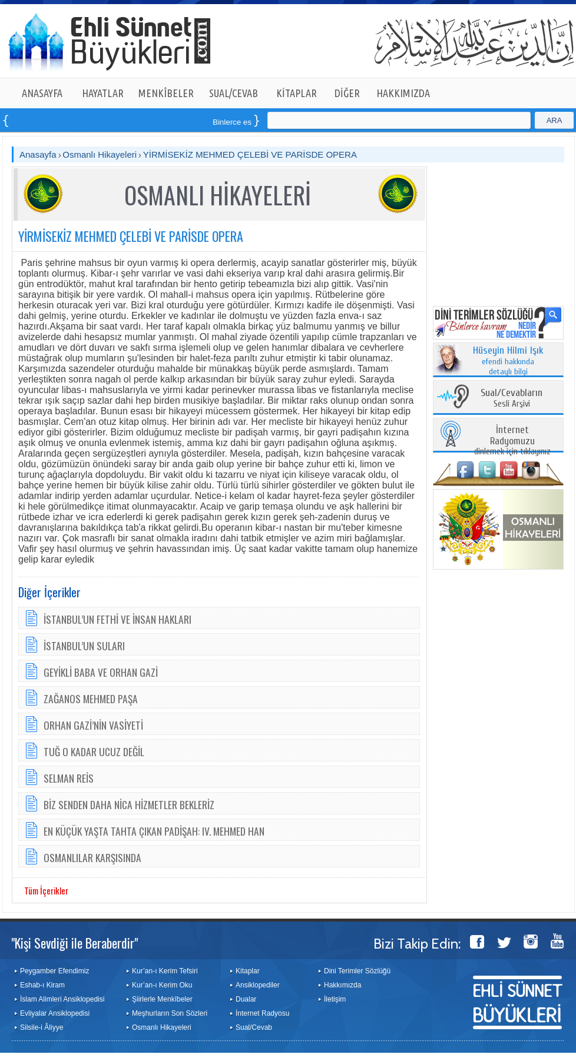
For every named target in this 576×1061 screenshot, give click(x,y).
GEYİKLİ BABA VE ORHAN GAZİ (101, 672)
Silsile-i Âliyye (41, 1027)
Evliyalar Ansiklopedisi (55, 1013)
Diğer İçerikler (49, 592)
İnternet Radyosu (262, 1013)
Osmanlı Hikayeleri (99, 154)
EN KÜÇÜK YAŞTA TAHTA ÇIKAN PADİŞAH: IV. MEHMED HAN (154, 831)
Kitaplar (248, 971)
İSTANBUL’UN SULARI (84, 645)
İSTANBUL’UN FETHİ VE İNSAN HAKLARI (117, 619)
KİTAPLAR (296, 93)
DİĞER (347, 93)
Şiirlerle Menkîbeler (162, 999)
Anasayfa (38, 154)
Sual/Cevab (254, 1027)
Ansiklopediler (258, 985)
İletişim (335, 999)
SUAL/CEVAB (233, 93)
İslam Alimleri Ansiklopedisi (62, 999)
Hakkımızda (342, 985)
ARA (554, 120)
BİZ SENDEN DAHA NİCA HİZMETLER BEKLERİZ (129, 804)
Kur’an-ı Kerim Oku (162, 985)
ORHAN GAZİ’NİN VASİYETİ (93, 725)
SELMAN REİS (69, 778)
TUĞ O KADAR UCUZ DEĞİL (94, 751)
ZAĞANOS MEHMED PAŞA (91, 698)
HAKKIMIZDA (403, 93)
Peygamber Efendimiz (54, 971)
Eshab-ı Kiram (42, 985)
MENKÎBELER (166, 93)
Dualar (246, 999)
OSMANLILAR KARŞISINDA (92, 857)
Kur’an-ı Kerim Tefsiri (165, 971)
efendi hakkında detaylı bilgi (508, 361)
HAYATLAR (103, 93)
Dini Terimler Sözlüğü (357, 971)
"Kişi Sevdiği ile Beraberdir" (74, 942)
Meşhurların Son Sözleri (169, 1013)
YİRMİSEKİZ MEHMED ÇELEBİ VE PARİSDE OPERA (250, 154)
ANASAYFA (42, 93)
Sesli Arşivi (511, 398)
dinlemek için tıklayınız (512, 441)
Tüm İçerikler (46, 890)
